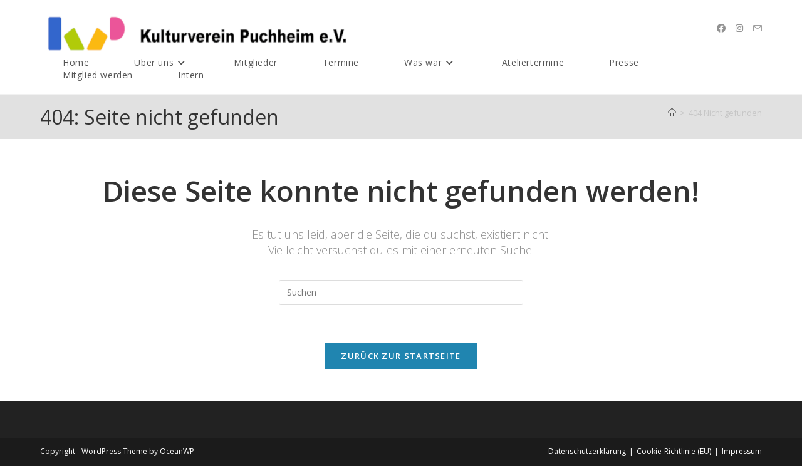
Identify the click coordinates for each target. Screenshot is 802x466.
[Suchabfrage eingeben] (401, 292)
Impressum (742, 451)
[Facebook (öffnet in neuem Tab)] (721, 28)
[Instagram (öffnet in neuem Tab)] (739, 28)
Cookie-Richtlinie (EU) (674, 451)
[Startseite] (672, 112)
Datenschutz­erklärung (587, 451)
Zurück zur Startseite (401, 355)
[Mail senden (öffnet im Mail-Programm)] (757, 28)
